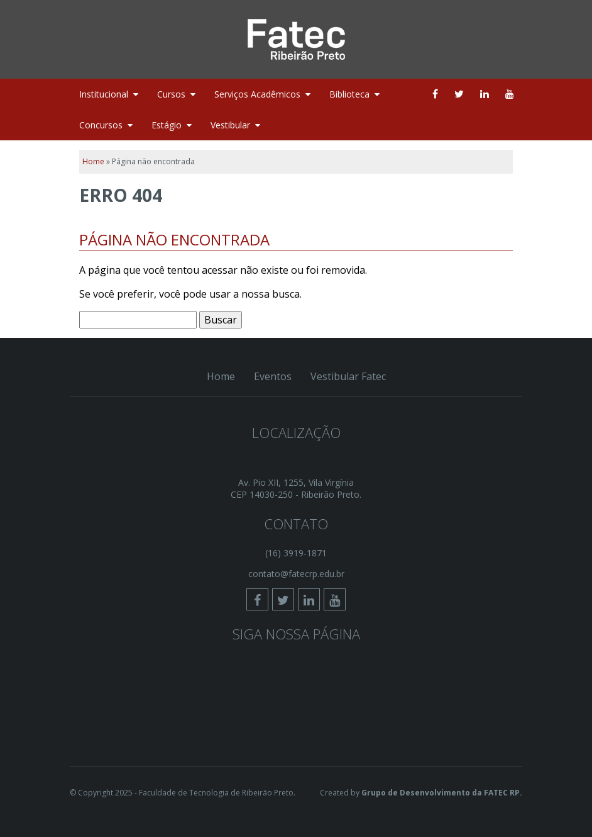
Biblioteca (349, 94)
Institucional (103, 94)
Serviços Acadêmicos (257, 94)
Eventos (273, 376)
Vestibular (230, 125)
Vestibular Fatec (348, 376)
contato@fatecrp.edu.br (296, 574)
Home (93, 161)
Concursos (101, 125)
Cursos (171, 94)
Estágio (166, 125)
